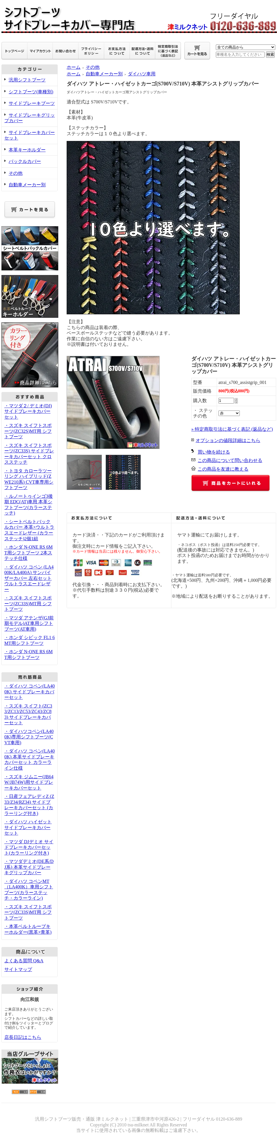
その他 (16, 173)
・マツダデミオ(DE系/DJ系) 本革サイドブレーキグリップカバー (29, 867)
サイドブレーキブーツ (32, 103)
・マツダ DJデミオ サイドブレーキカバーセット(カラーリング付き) (28, 847)
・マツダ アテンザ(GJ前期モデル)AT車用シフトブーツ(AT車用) (29, 623)
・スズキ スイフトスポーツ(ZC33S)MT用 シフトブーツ (28, 603)
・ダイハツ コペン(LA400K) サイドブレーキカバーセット (29, 692)
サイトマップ (18, 969)
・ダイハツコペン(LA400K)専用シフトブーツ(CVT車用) (29, 737)
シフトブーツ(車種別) (31, 91)
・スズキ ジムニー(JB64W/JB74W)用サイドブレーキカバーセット (28, 782)
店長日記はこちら (22, 1037)
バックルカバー (25, 161)
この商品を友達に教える (223, 469)
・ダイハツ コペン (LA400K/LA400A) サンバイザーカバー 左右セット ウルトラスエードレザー (29, 578)
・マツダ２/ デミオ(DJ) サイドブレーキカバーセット (28, 411)
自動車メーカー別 (27, 184)
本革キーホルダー (27, 149)
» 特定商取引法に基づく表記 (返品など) (232, 429)
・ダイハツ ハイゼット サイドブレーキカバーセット (28, 827)
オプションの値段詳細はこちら (228, 440)
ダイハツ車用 (142, 73)
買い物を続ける (214, 452)
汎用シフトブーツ (27, 79)
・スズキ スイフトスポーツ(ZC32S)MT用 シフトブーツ (28, 431)
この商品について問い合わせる (230, 460)
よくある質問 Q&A (24, 960)
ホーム (74, 67)
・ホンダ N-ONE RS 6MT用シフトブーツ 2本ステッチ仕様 (28, 553)
